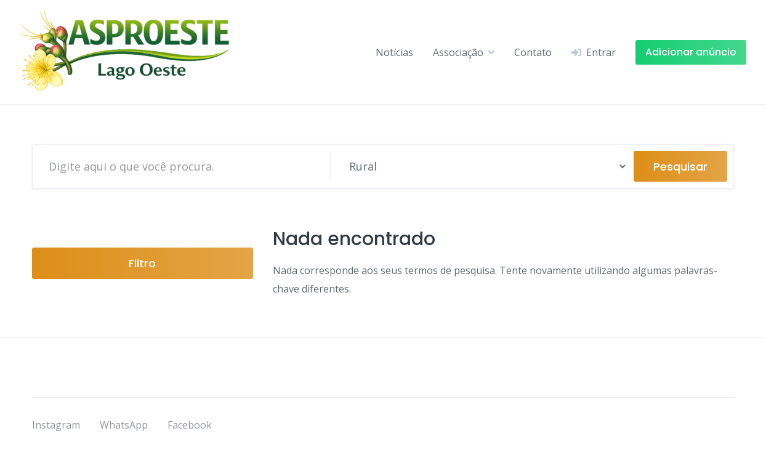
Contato (533, 52)
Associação (458, 52)
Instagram (56, 425)
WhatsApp (124, 425)
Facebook (189, 425)
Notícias (394, 52)
